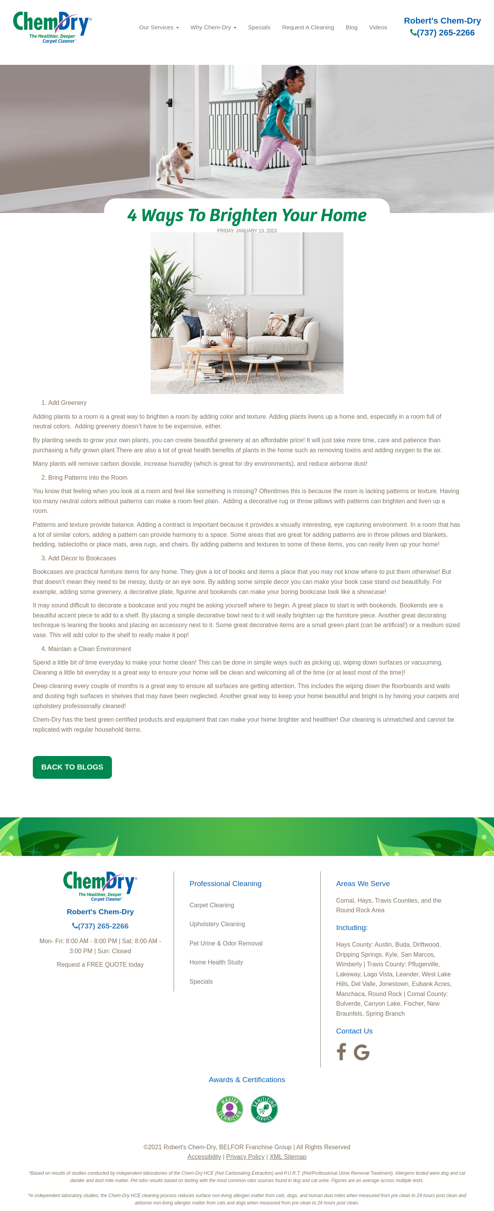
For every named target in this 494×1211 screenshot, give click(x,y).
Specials (259, 27)
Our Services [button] (159, 27)
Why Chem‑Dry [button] (214, 27)
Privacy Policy (245, 1156)
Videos (378, 27)
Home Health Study (216, 962)
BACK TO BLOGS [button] (72, 767)
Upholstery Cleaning (217, 924)
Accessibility (204, 1156)
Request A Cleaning (308, 27)
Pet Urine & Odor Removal (225, 943)
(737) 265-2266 (442, 32)
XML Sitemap (288, 1156)
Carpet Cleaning (211, 905)
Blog (352, 27)
